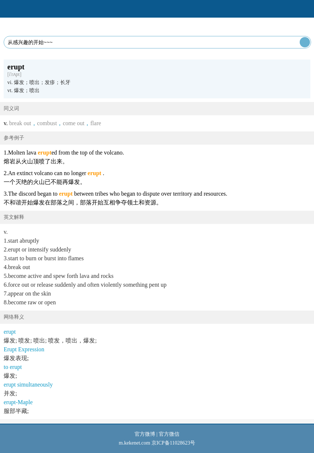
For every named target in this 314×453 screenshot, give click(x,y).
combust (47, 123)
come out (73, 123)
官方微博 (145, 434)
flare (95, 123)
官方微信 (169, 434)
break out (20, 123)
